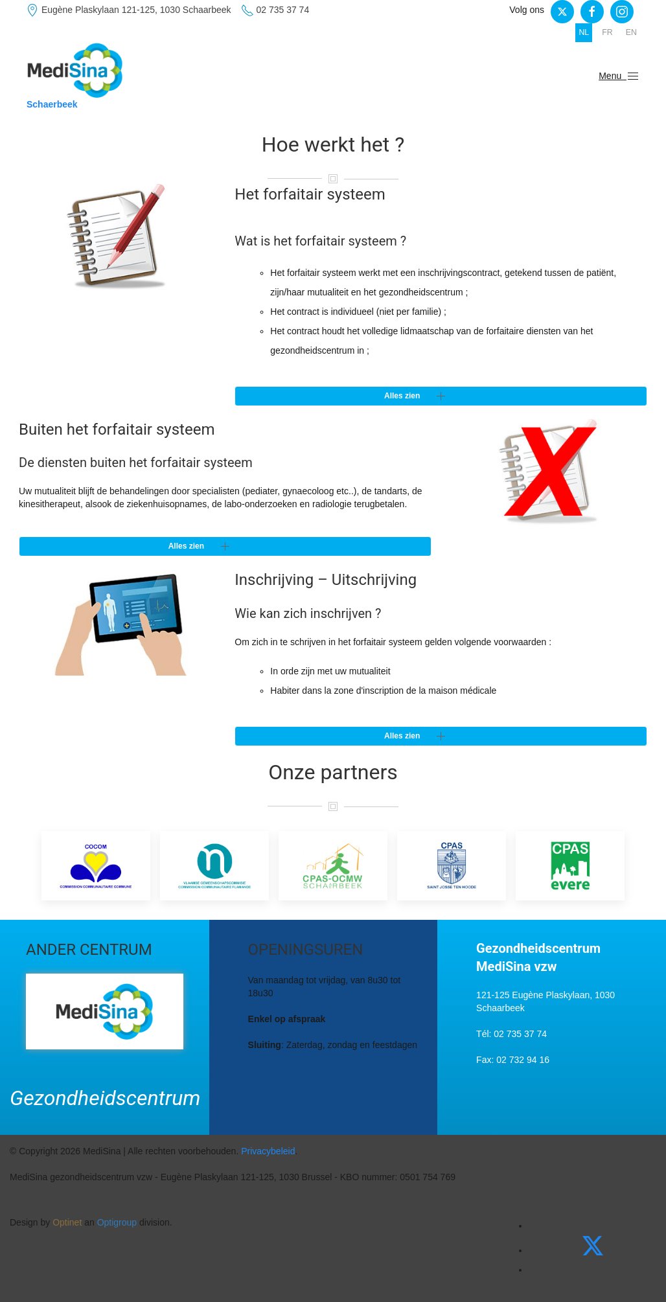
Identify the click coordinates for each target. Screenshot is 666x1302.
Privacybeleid (268, 1151)
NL (584, 32)
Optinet (67, 1222)
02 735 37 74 (275, 10)
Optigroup (117, 1222)
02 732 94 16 (522, 1060)
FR (607, 32)
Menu (619, 76)
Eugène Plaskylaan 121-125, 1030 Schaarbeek (128, 10)
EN (631, 32)
